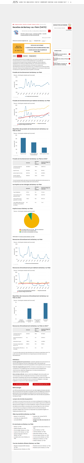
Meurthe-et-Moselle (27, 24)
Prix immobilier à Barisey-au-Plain (21, 430)
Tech (24, 2)
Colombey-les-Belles (37, 33)
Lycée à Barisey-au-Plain (38, 429)
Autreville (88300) (18, 419)
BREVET (18, 50)
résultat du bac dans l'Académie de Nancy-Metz (37, 47)
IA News (21, 2)
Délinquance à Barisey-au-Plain (40, 438)
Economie (60, 2)
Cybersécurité (43, 2)
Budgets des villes (18, 24)
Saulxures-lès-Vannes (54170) (40, 416)
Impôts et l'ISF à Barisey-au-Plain (21, 431)
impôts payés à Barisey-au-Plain (27, 236)
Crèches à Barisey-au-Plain (39, 431)
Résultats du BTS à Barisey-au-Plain (41, 447)
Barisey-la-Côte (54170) (19, 416)
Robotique (50, 2)
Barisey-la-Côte (29, 33)
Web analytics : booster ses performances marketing (60, 63)
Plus (65, 2)
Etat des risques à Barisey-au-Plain (41, 435)
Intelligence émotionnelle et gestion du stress (60, 54)
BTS (21, 50)
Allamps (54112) (36, 418)
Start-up (37, 2)
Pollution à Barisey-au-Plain (39, 440)
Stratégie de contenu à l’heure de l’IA (61, 58)
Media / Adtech (30, 2)
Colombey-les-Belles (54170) (20, 418)
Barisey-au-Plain (35, 24)
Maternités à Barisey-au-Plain (40, 433)
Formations (57, 50)
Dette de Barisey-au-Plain (21, 384)
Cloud (55, 2)
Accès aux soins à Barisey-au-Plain (41, 436)
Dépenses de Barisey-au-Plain (41, 384)
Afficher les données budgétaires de (20, 40)
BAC (16, 50)
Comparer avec (37, 40)
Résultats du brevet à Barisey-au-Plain (42, 445)
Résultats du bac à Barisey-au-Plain (22, 449)
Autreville (44, 33)
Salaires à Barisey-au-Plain (20, 428)
